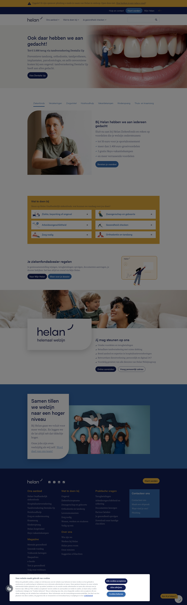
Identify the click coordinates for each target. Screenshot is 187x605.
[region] (80, 587)
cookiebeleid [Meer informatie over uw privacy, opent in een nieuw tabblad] (88, 596)
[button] (9, 588)
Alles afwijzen (116, 587)
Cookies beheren (116, 594)
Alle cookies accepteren (116, 581)
